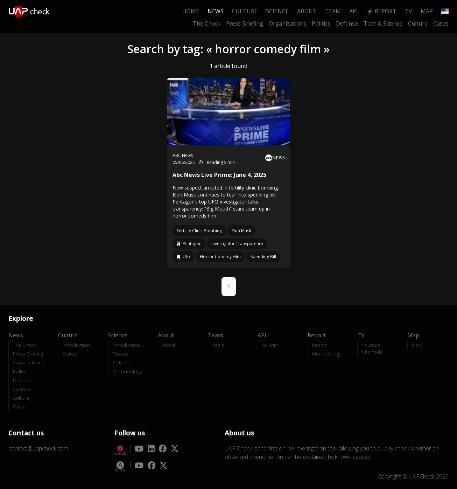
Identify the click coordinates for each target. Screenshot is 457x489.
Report (319, 345)
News (216, 11)
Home (190, 11)
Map (427, 11)
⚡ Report (381, 11)
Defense (347, 23)
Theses (120, 353)
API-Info (270, 345)
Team (333, 11)
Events (70, 353)
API (353, 11)
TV (408, 11)
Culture (245, 11)
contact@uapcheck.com (38, 448)
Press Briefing (244, 23)
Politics (321, 23)
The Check (206, 23)
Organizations (287, 23)
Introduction (76, 345)
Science (277, 11)
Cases (441, 23)
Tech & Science (383, 23)
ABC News (183, 155)
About (307, 11)
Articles (121, 362)
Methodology (127, 371)
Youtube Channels (372, 348)
